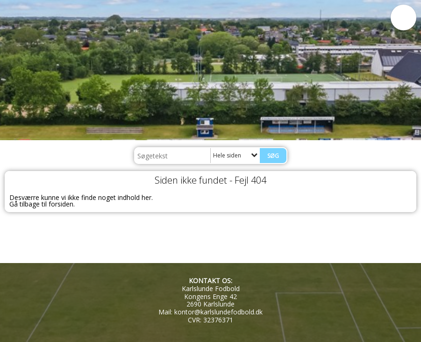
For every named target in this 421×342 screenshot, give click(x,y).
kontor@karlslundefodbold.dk (218, 311)
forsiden (61, 204)
